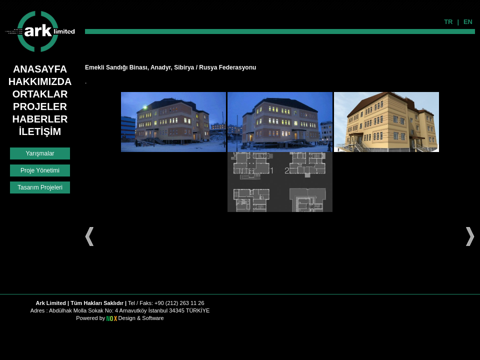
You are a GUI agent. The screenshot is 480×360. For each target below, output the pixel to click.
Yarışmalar (40, 153)
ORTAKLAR (40, 94)
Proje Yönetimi (40, 170)
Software (153, 318)
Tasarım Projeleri (40, 187)
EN (468, 22)
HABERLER (40, 119)
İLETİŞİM (40, 131)
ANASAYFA (40, 69)
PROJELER (40, 106)
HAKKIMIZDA (40, 81)
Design (127, 318)
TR (448, 22)
